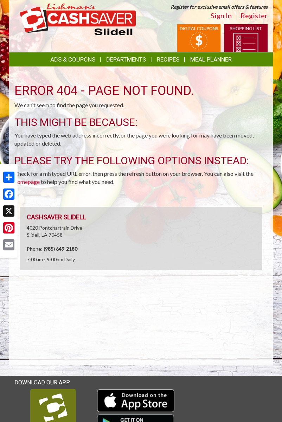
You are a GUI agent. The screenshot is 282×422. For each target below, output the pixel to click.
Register (254, 15)
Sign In (221, 15)
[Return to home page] (78, 19)
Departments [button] (126, 59)
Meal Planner (211, 59)
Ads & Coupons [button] (72, 59)
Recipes (168, 59)
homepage (27, 181)
